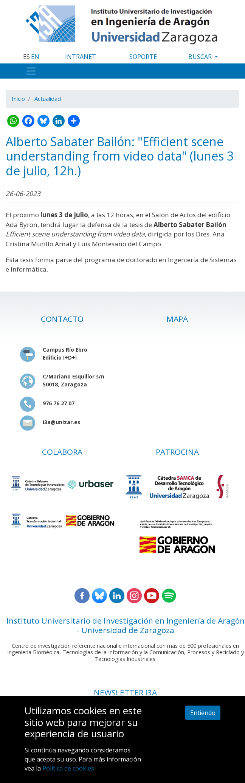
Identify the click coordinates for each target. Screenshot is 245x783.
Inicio (18, 98)
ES (26, 57)
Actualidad (47, 98)
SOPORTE (143, 57)
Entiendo (203, 713)
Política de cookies (68, 768)
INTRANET (80, 57)
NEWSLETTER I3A (125, 692)
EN (35, 57)
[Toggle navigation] (31, 71)
